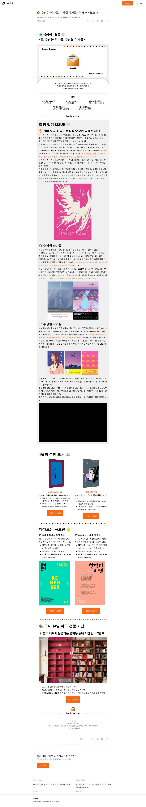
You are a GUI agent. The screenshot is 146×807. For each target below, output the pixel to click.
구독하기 (128, 3)
